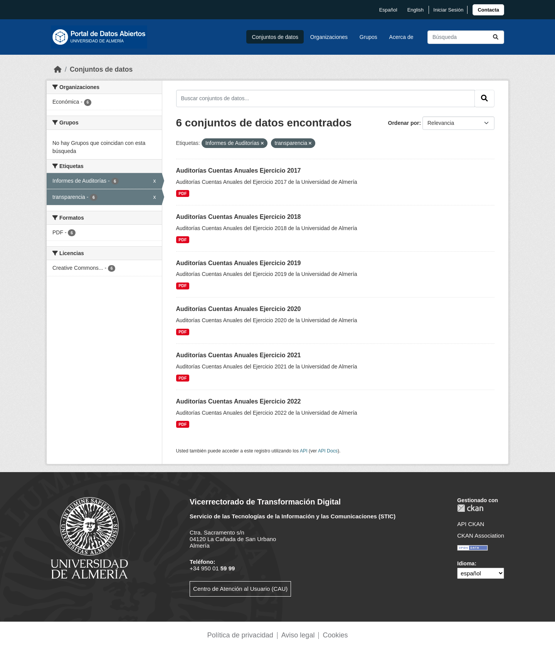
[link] (488, 9)
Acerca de (401, 37)
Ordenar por (403, 123)
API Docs (328, 451)
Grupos (368, 37)
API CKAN (470, 524)
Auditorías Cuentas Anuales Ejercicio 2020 (238, 309)
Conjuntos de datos (275, 37)
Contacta (488, 10)
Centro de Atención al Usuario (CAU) (240, 588)
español (388, 10)
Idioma (465, 563)
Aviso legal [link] (298, 635)
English (415, 10)
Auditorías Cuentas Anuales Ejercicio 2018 (238, 217)
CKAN (470, 508)
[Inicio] (58, 69)
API (304, 451)
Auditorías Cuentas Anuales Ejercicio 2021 (238, 355)
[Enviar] (495, 37)
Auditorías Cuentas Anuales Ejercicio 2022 (238, 401)
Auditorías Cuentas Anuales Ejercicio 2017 (238, 170)
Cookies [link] (335, 635)
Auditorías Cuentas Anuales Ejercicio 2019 (238, 263)
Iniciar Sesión (448, 10)
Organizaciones (329, 37)
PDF (182, 193)
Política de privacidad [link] (240, 635)
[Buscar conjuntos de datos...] (465, 37)
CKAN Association (480, 535)
